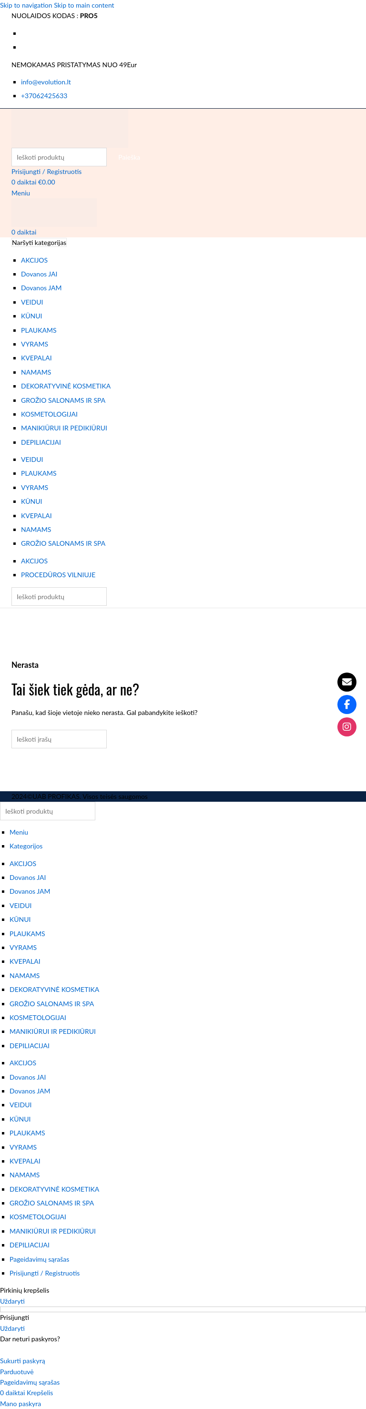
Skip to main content (84, 5)
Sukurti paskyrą (22, 1361)
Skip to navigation (27, 5)
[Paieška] (59, 157)
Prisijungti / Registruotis (45, 1273)
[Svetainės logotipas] (69, 127)
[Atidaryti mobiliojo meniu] (20, 193)
